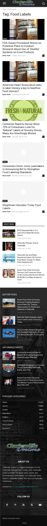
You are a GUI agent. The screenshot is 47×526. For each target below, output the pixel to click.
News (5, 39)
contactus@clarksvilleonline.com (25, 486)
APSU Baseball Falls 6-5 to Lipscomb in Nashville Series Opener (28, 232)
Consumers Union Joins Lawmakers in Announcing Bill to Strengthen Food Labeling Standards (23, 169)
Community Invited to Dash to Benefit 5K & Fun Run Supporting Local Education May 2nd (30, 354)
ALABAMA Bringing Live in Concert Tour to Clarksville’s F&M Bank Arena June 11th (30, 367)
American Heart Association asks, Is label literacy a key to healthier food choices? (22, 88)
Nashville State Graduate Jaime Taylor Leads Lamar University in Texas (30, 319)
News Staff (6, 55)
